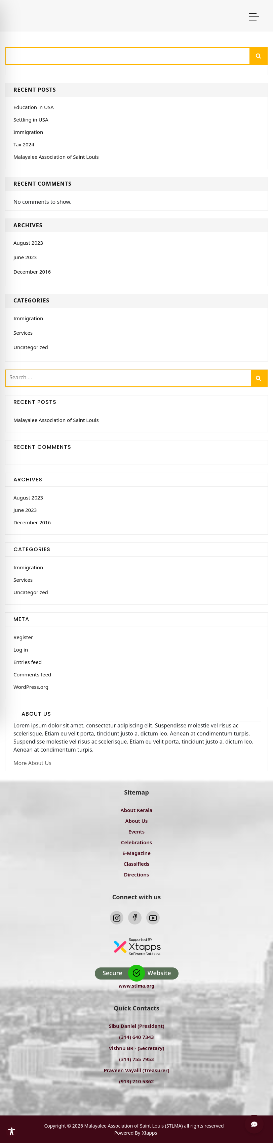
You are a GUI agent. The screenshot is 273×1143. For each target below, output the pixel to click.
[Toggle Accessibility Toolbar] (11, 1131)
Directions (136, 874)
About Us (136, 820)
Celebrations (136, 842)
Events (136, 831)
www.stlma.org (136, 986)
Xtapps (149, 1133)
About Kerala (137, 810)
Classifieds (137, 863)
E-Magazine (136, 853)
